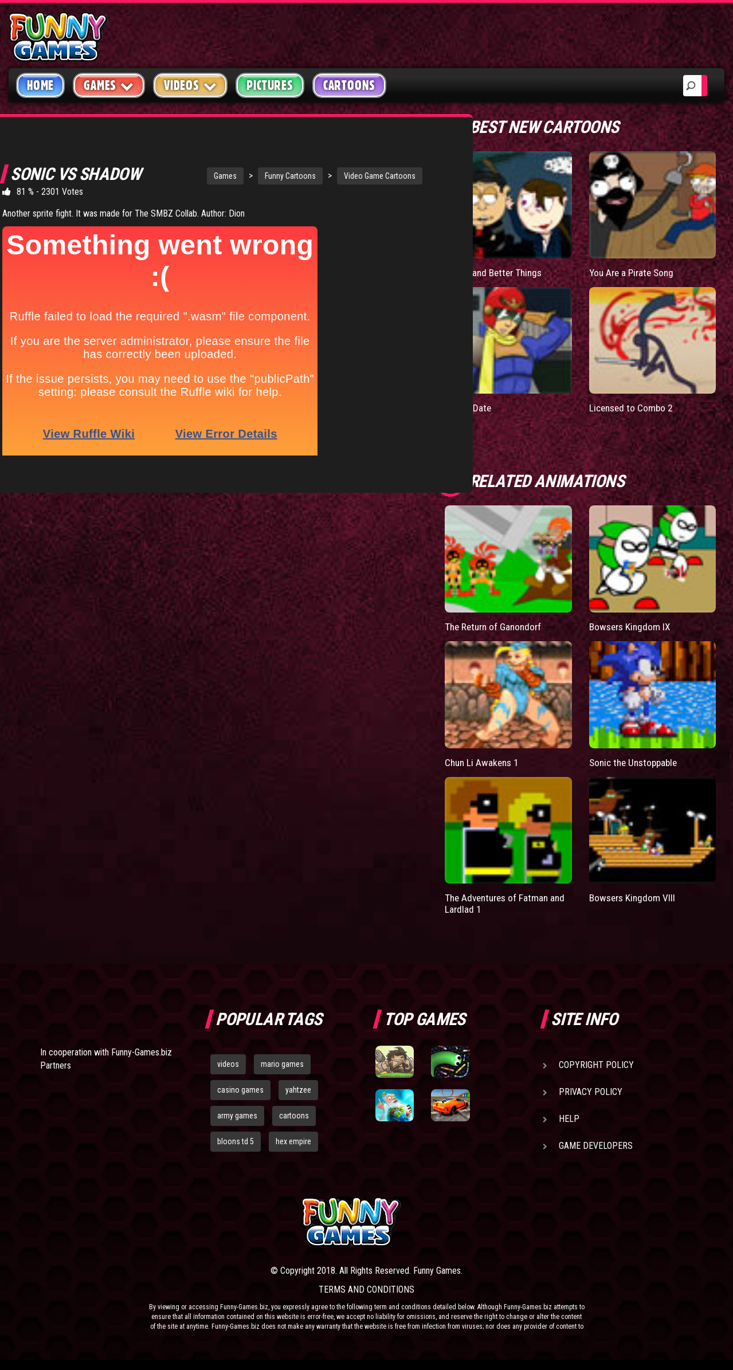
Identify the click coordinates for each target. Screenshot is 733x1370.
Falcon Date (469, 408)
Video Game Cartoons (326, 175)
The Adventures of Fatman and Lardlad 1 (508, 902)
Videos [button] (190, 85)
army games (237, 1115)
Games (171, 175)
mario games (282, 1063)
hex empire (293, 1140)
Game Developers (596, 1145)
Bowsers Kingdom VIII (634, 897)
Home (40, 85)
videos (228, 1063)
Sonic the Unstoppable (636, 762)
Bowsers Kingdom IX (631, 627)
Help (569, 1118)
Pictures (269, 85)
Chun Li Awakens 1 (483, 762)
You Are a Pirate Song (634, 272)
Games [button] (109, 85)
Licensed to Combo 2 (632, 408)
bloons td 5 (235, 1140)
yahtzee (298, 1089)
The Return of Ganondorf (495, 627)
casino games (240, 1089)
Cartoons (349, 85)
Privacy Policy (590, 1091)
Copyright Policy (596, 1064)
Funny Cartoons (236, 175)
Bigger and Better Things (496, 272)
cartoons (294, 1115)
